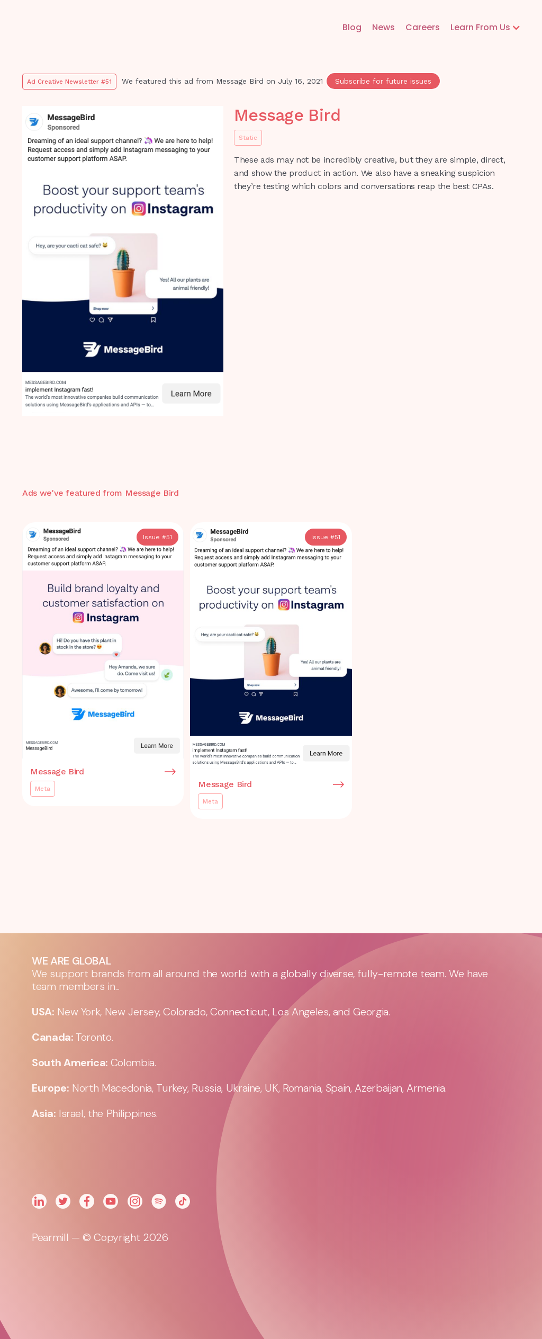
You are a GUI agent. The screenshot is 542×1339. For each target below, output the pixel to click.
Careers (422, 27)
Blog (352, 27)
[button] (485, 27)
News (383, 27)
